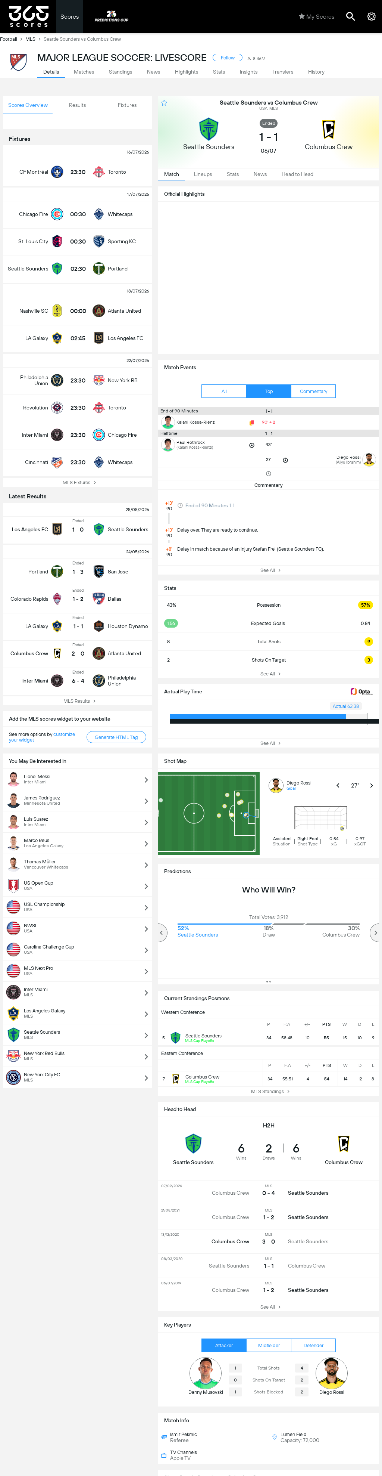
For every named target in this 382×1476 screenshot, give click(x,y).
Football (12, 39)
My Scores (316, 16)
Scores (69, 16)
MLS (34, 39)
